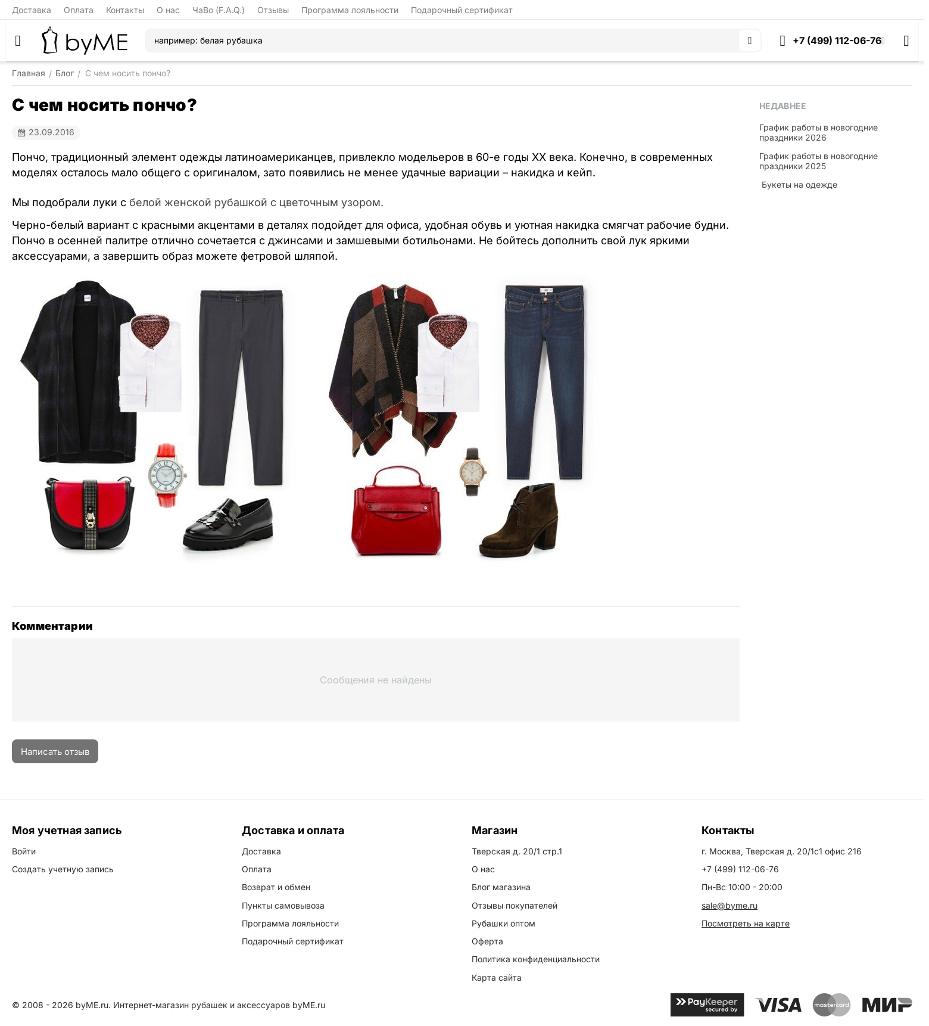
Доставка (31, 10)
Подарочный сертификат (462, 10)
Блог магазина (501, 887)
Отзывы (273, 10)
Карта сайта (497, 977)
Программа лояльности (349, 10)
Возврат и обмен (276, 887)
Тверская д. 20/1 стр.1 (517, 851)
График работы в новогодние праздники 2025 (818, 161)
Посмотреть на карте (746, 923)
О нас (168, 10)
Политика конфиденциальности (536, 959)
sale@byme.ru (729, 905)
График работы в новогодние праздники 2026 (818, 132)
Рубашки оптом (503, 923)
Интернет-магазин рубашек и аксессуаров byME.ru (219, 1005)
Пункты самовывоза (283, 905)
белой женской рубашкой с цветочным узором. (256, 202)
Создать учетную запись (63, 869)
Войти (24, 851)
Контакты (125, 10)
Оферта (487, 941)
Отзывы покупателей (514, 905)
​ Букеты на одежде (798, 184)
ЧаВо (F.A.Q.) (218, 10)
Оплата (78, 10)
